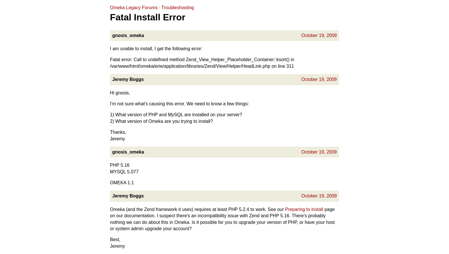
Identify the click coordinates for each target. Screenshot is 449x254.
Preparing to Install (304, 209)
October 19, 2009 (319, 35)
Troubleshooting (177, 7)
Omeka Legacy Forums (133, 7)
